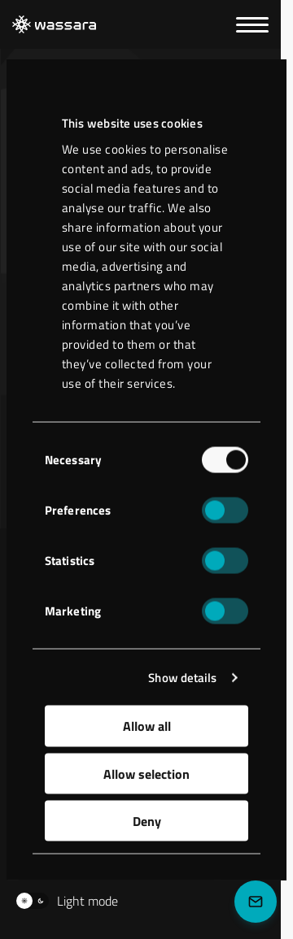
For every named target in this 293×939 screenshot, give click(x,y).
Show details (182, 676)
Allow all (147, 726)
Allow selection (146, 773)
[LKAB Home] (54, 24)
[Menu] (252, 25)
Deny (147, 821)
